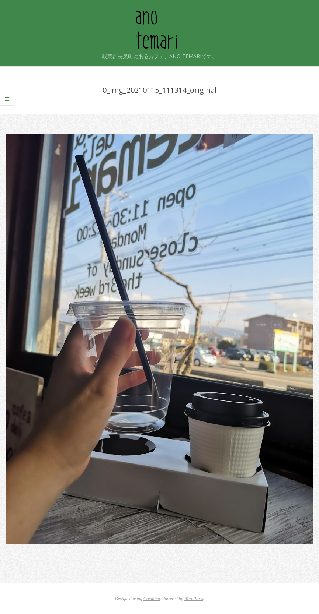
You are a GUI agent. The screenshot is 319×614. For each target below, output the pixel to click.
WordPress (193, 598)
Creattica (151, 598)
